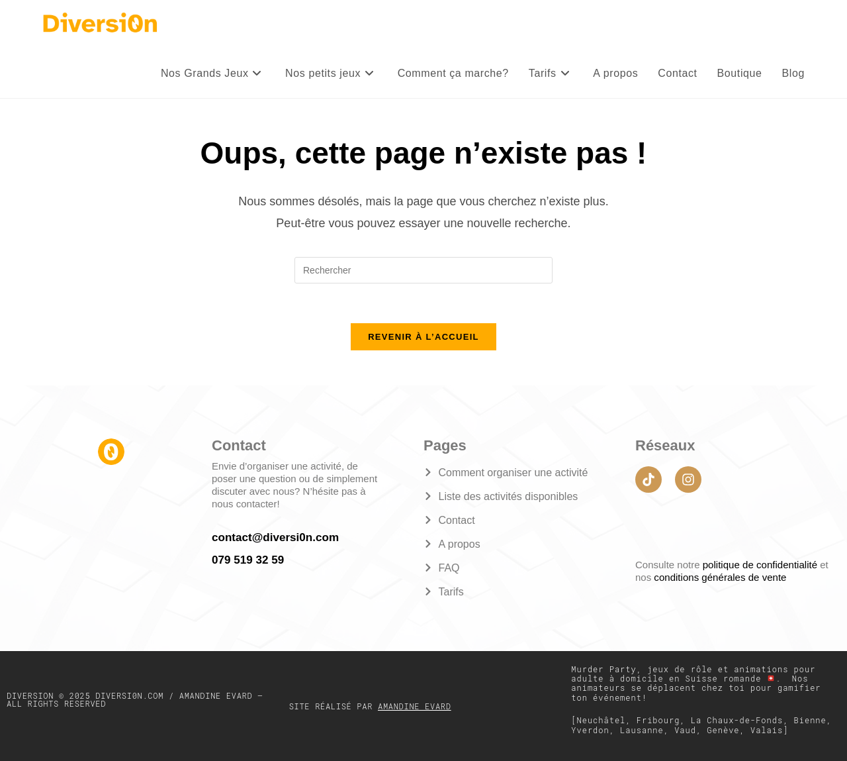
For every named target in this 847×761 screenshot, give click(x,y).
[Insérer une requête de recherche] (423, 270)
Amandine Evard (414, 705)
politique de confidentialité (761, 564)
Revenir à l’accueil (423, 337)
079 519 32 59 (248, 558)
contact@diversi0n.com (275, 537)
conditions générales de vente (719, 577)
